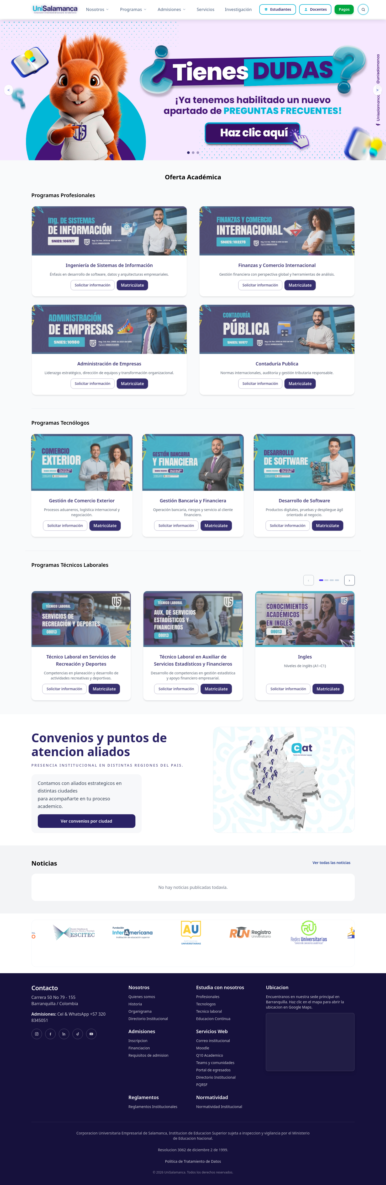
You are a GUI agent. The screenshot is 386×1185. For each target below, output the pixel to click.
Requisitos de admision (148, 1055)
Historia (135, 1003)
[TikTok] (77, 1034)
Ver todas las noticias (331, 862)
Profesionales (207, 996)
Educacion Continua (213, 1018)
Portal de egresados (213, 1069)
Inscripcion (138, 1040)
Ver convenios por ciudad (86, 821)
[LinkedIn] (64, 1034)
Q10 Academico (209, 1055)
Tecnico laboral (209, 1011)
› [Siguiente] (352, 581)
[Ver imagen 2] (193, 152)
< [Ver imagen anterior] (8, 90)
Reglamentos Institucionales (153, 1106)
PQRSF (201, 1084)
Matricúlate (99, 272)
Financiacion (139, 1047)
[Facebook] (50, 1034)
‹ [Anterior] (311, 581)
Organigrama (140, 1011)
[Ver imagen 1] (188, 152)
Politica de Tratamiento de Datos (193, 1161)
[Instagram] (36, 1034)
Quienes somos (142, 996)
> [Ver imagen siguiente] (377, 90)
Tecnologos (205, 1003)
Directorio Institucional (148, 1018)
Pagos (344, 9)
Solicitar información (74, 272)
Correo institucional (213, 1040)
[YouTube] (91, 1034)
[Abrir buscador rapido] (363, 9)
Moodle (202, 1047)
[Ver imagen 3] (198, 152)
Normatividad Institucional (219, 1106)
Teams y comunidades (215, 1062)
